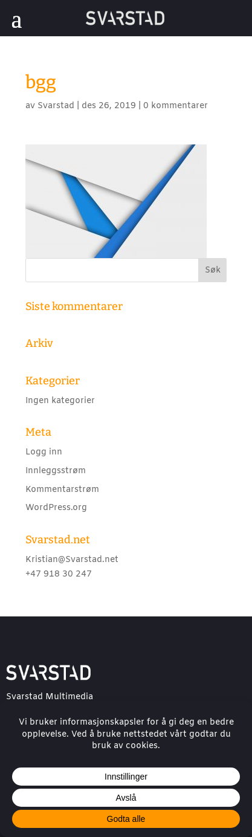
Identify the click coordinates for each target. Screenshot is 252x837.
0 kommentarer (175, 106)
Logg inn (43, 452)
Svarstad (55, 106)
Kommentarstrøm (62, 490)
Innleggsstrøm (55, 471)
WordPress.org (56, 508)
